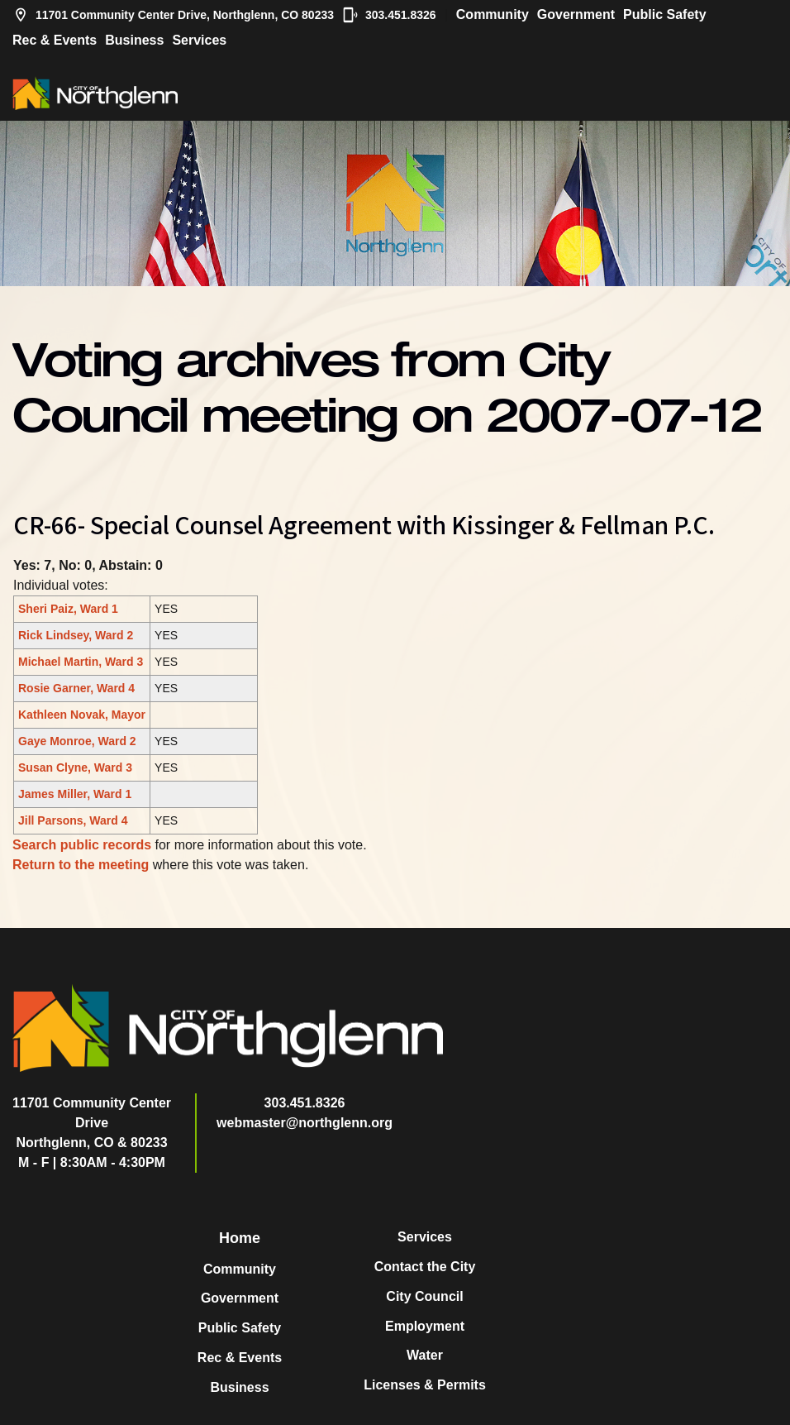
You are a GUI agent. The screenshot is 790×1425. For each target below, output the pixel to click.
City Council (424, 1296)
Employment (424, 1326)
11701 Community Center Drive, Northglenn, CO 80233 (173, 15)
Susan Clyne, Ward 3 (75, 767)
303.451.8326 (389, 15)
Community (492, 14)
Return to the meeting (80, 865)
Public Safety (664, 14)
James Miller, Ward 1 (74, 794)
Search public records (81, 845)
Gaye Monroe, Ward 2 (77, 741)
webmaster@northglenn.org (305, 1123)
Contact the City (425, 1267)
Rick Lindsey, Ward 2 (75, 635)
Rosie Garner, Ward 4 (76, 688)
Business (134, 40)
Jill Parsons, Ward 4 (73, 820)
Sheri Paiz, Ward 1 (68, 608)
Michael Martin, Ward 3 (80, 661)
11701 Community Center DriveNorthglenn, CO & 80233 (91, 1123)
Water (425, 1355)
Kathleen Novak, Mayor (81, 714)
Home (239, 1238)
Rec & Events (54, 40)
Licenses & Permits (425, 1385)
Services (199, 40)
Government (576, 14)
